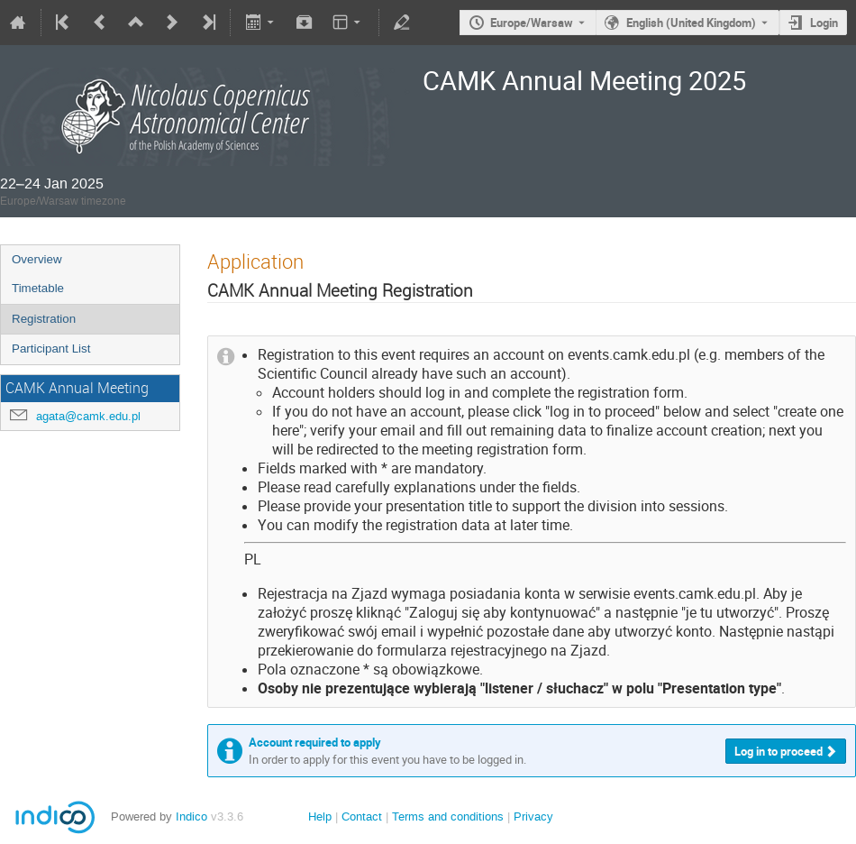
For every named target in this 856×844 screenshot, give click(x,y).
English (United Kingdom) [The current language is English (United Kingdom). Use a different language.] (691, 22)
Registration (44, 319)
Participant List (51, 348)
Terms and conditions (448, 816)
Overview (37, 259)
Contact (361, 816)
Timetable (38, 288)
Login (824, 22)
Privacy (533, 816)
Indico (191, 816)
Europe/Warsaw (531, 22)
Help (320, 816)
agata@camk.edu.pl (88, 416)
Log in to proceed (778, 751)
